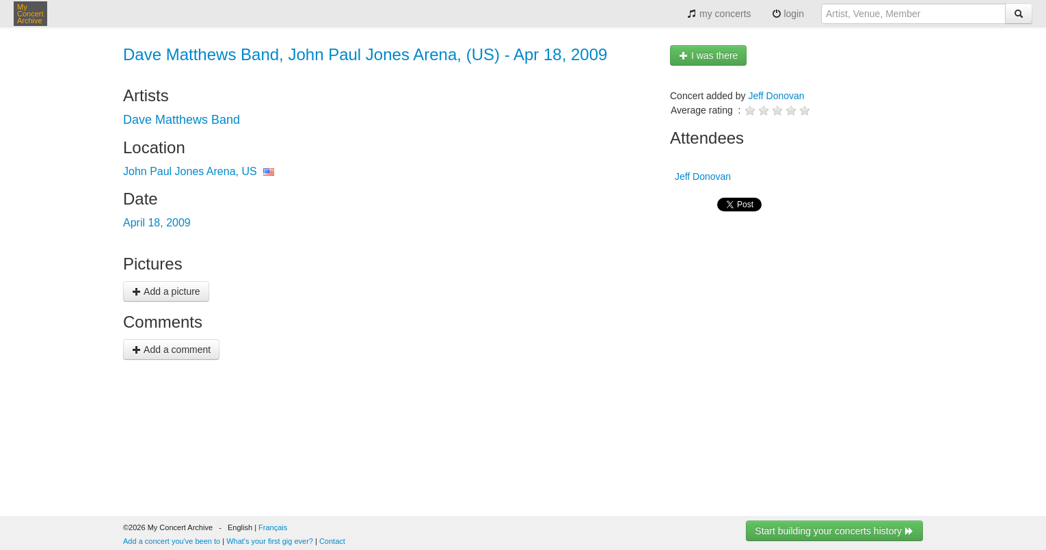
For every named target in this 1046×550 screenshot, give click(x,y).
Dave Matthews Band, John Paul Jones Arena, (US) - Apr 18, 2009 (365, 54)
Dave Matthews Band (181, 120)
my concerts (719, 13)
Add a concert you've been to (171, 541)
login (788, 13)
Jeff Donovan (776, 95)
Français (272, 527)
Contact (332, 541)
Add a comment (171, 349)
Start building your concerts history (834, 530)
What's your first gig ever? (269, 541)
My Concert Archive (30, 14)
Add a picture (166, 291)
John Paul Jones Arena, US (190, 171)
